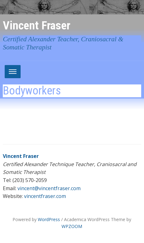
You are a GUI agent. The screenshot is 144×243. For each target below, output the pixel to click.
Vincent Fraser (36, 25)
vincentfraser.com (45, 196)
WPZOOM (72, 226)
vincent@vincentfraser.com (49, 188)
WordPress (49, 219)
